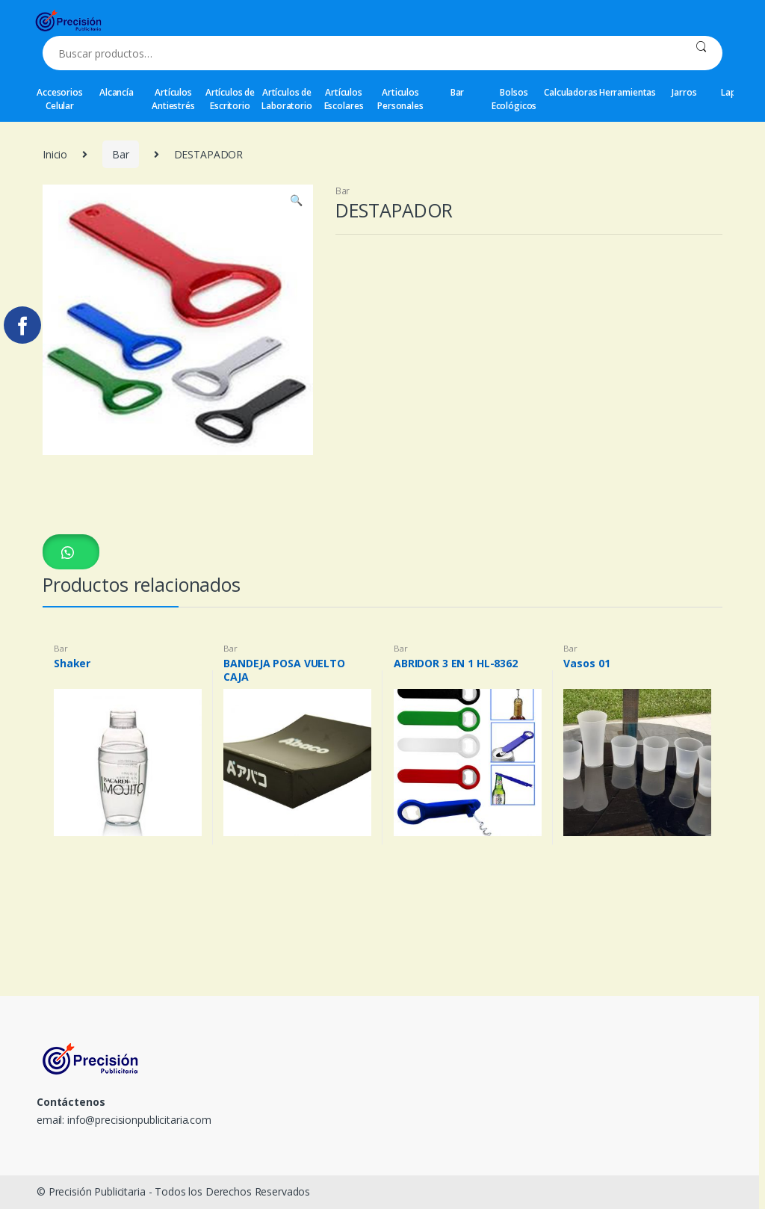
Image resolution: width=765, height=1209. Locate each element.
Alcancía (116, 92)
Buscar (701, 53)
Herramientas (627, 92)
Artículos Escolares (344, 99)
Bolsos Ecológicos (514, 99)
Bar (457, 92)
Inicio (55, 154)
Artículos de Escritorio (230, 99)
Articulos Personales (400, 99)
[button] (71, 552)
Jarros (684, 92)
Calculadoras (570, 92)
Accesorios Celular (60, 99)
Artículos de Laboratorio (286, 99)
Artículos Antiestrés (173, 99)
